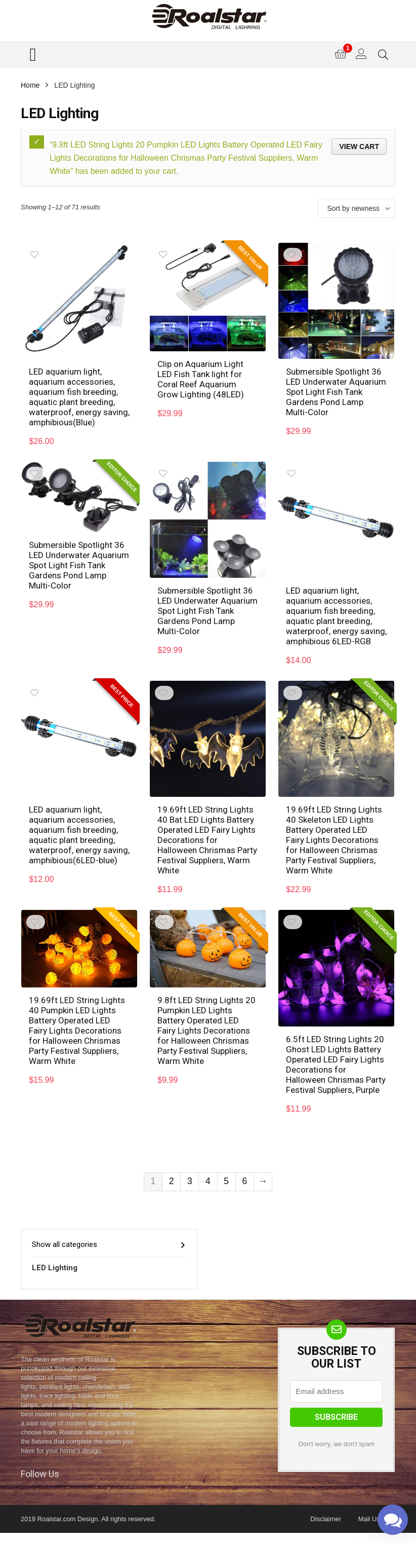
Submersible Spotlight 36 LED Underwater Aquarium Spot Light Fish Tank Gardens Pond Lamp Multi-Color (336, 391)
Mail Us (369, 1519)
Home (30, 85)
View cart (359, 146)
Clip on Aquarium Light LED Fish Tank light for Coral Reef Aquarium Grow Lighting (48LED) (200, 379)
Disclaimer (325, 1519)
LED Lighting (54, 1267)
